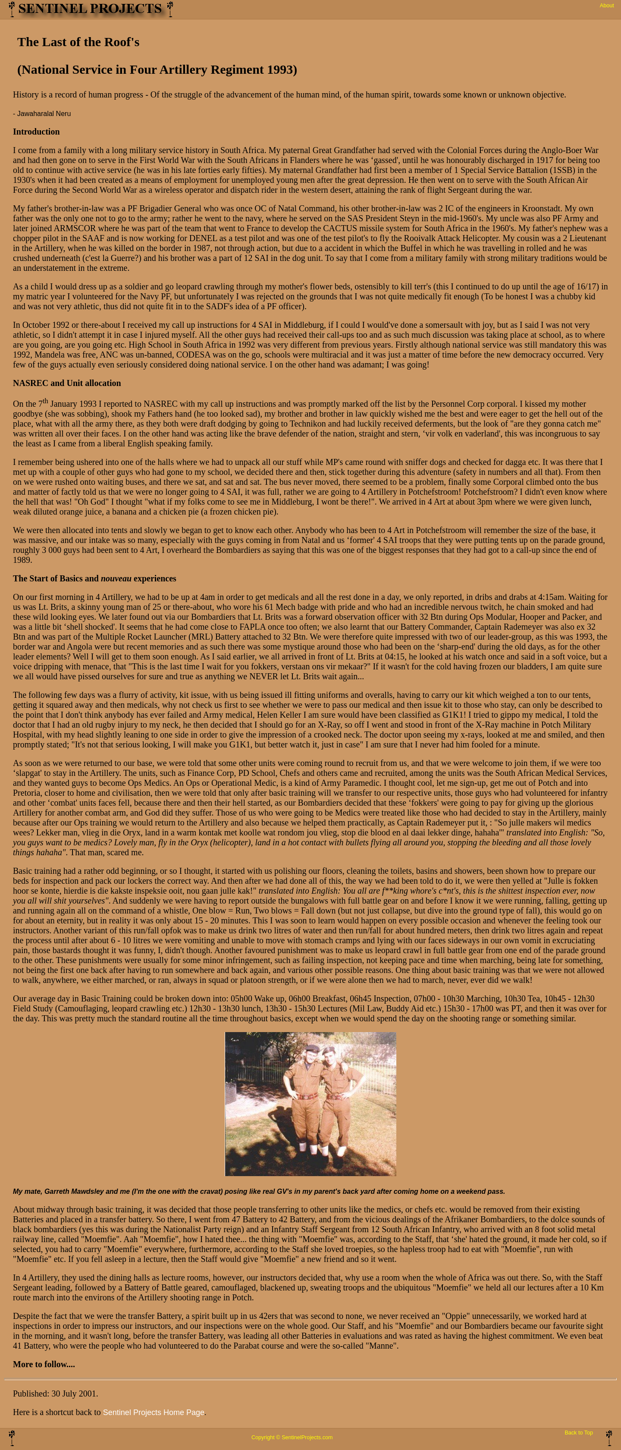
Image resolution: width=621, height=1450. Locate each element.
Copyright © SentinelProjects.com (291, 1437)
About (607, 6)
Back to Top (579, 1433)
